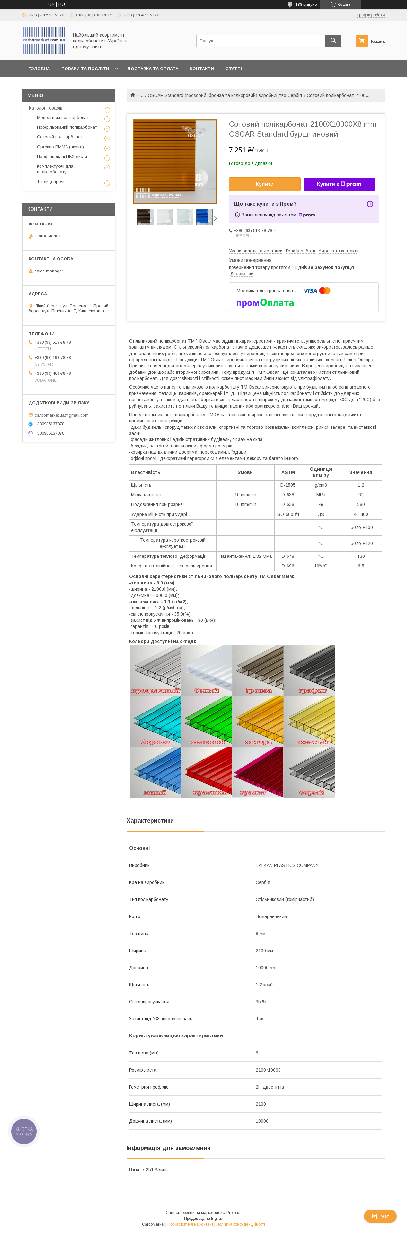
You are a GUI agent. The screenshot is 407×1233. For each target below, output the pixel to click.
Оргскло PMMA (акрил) (60, 146)
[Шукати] (333, 41)
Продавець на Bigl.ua (203, 1218)
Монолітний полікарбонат (63, 117)
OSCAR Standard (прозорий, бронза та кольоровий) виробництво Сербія (225, 95)
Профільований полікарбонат (67, 127)
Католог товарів (45, 108)
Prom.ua (234, 1212)
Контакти (202, 68)
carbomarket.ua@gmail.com (62, 414)
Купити (265, 184)
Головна (39, 68)
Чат (380, 1216)
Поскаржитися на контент (190, 1224)
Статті (234, 68)
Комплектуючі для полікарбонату (55, 169)
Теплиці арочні (51, 181)
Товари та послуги (85, 68)
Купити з (339, 184)
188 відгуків (306, 4)
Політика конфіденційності (240, 1224)
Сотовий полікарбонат (60, 136)
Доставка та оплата (152, 68)
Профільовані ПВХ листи (62, 156)
